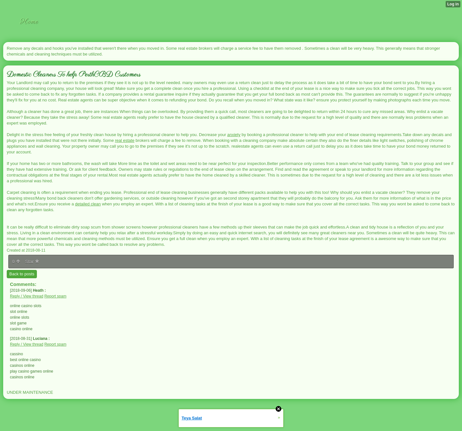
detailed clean (88, 204)
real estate (124, 140)
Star (32, 261)
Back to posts (21, 274)
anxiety (233, 134)
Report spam (55, 296)
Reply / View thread (26, 296)
